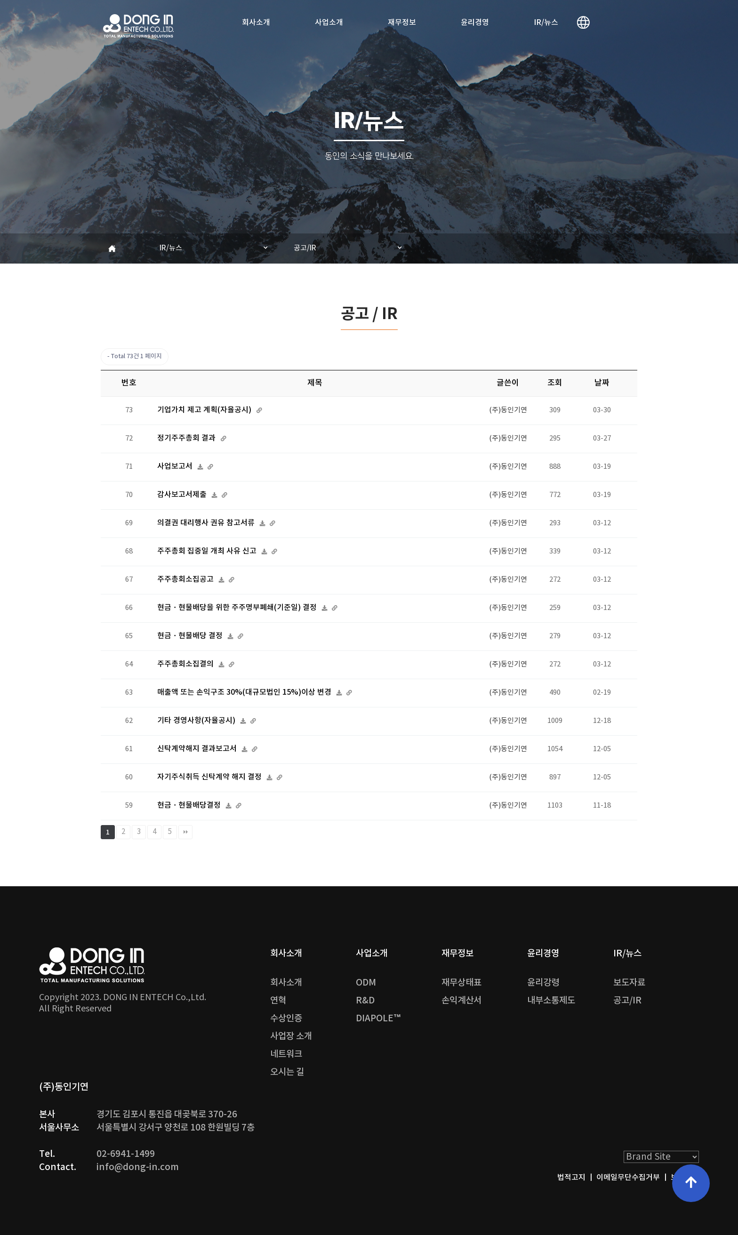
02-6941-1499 (125, 1154)
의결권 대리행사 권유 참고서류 (207, 523)
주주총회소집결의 (186, 664)
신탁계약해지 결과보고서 (198, 749)
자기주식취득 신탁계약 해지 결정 (210, 777)
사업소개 (329, 22)
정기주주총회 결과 (187, 438)
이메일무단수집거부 (628, 1177)
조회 (554, 383)
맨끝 (185, 832)
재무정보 (402, 22)
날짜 (602, 383)
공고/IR (305, 248)
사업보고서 (175, 466)
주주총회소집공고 (186, 579)
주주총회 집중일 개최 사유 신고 (207, 551)
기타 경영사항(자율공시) (197, 720)
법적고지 (571, 1177)
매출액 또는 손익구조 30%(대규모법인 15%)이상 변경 (245, 692)
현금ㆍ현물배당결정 (190, 805)
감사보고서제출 (183, 494)
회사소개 (256, 22)
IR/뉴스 (546, 22)
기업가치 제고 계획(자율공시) (205, 410)
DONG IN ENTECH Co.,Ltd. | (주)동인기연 (138, 26)
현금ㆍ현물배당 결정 (191, 636)
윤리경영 (475, 22)
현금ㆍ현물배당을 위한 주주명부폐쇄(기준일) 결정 (238, 607)
